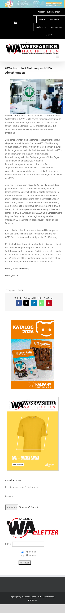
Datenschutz (48, 596)
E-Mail (8, 544)
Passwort (9, 496)
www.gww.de (11, 275)
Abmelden (30, 555)
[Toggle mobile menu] (58, 56)
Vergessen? (24, 507)
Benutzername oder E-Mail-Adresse (22, 487)
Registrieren (36, 507)
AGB (39, 596)
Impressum (32, 600)
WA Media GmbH (29, 596)
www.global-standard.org (17, 268)
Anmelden (30, 551)
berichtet (13, 115)
